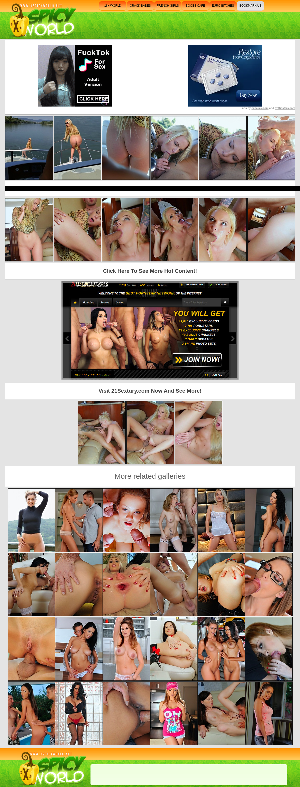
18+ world (112, 5)
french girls (168, 5)
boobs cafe (195, 5)
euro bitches (223, 5)
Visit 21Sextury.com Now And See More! (150, 391)
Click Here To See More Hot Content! (150, 271)
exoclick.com (260, 108)
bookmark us (250, 5)
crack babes (140, 5)
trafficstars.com (285, 108)
